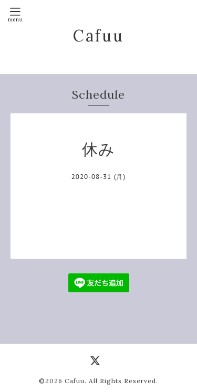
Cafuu (98, 36)
